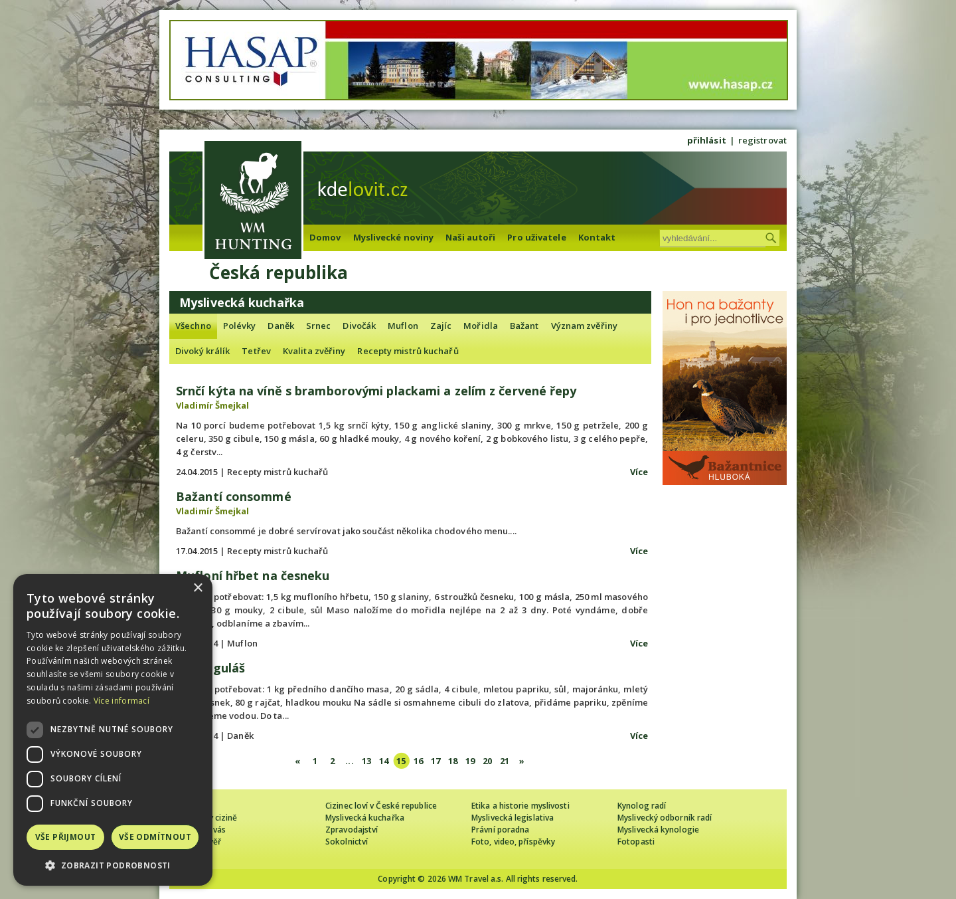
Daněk (281, 326)
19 (470, 761)
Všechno (193, 326)
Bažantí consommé (233, 496)
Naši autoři (470, 237)
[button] (113, 865)
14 (383, 761)
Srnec (318, 326)
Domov (325, 237)
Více (639, 472)
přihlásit (706, 140)
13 (366, 761)
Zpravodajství (351, 829)
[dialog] (112, 730)
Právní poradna (500, 829)
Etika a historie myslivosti (520, 805)
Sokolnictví (346, 841)
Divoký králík (202, 351)
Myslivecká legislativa (512, 817)
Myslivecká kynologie (658, 829)
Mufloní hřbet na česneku (252, 575)
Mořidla (480, 326)
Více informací (121, 700)
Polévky (239, 326)
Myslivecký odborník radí (664, 817)
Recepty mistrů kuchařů (407, 351)
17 (435, 761)
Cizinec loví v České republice (381, 805)
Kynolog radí (641, 805)
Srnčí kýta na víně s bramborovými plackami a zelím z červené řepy (376, 391)
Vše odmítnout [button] (155, 837)
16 (418, 761)
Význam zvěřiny (584, 326)
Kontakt (597, 237)
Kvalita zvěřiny (314, 351)
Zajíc (441, 326)
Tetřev (256, 351)
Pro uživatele (536, 237)
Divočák (359, 326)
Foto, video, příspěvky (513, 841)
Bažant (524, 326)
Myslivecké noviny (393, 237)
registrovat (762, 140)
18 (452, 761)
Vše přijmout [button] (65, 837)
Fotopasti (636, 841)
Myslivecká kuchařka (364, 817)
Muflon (403, 326)
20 (487, 761)
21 (504, 761)
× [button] (197, 588)
